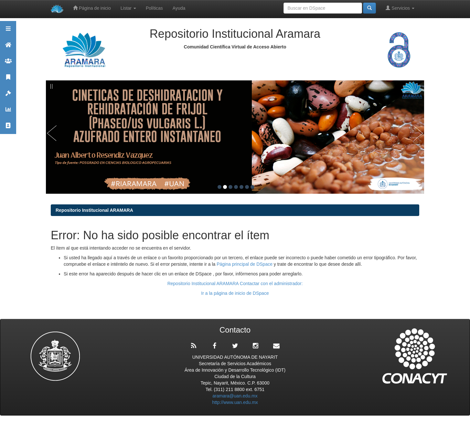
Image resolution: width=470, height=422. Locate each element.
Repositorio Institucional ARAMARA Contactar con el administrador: (235, 283)
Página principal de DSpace (245, 264)
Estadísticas (8, 112)
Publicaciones (8, 80)
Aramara (8, 47)
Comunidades (8, 63)
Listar (128, 8)
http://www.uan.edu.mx (235, 402)
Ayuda (179, 8)
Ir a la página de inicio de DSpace (235, 293)
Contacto (8, 128)
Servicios (400, 8)
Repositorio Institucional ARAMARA (94, 210)
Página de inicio (92, 8)
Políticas (154, 8)
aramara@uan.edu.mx (235, 395)
